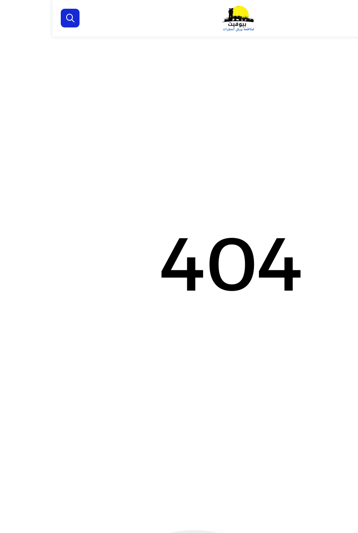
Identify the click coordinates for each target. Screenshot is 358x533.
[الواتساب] (341, 514)
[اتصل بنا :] (341, 487)
